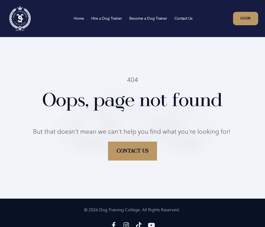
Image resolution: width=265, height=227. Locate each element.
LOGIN (245, 18)
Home (79, 18)
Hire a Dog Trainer (106, 18)
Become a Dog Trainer (148, 18)
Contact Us (183, 18)
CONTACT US (132, 148)
